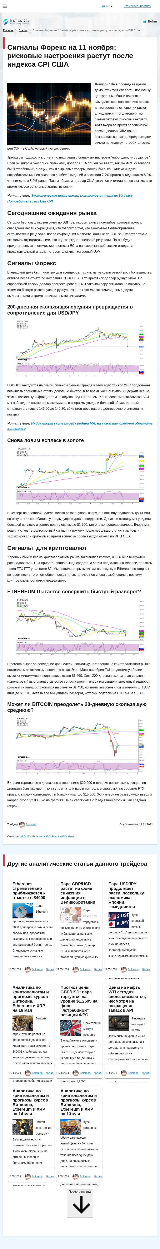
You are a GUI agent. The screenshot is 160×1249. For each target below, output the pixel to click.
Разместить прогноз (137, 6)
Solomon (31, 824)
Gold (71, 836)
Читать (50, 969)
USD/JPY (25, 836)
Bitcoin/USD (59, 836)
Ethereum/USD (41, 836)
